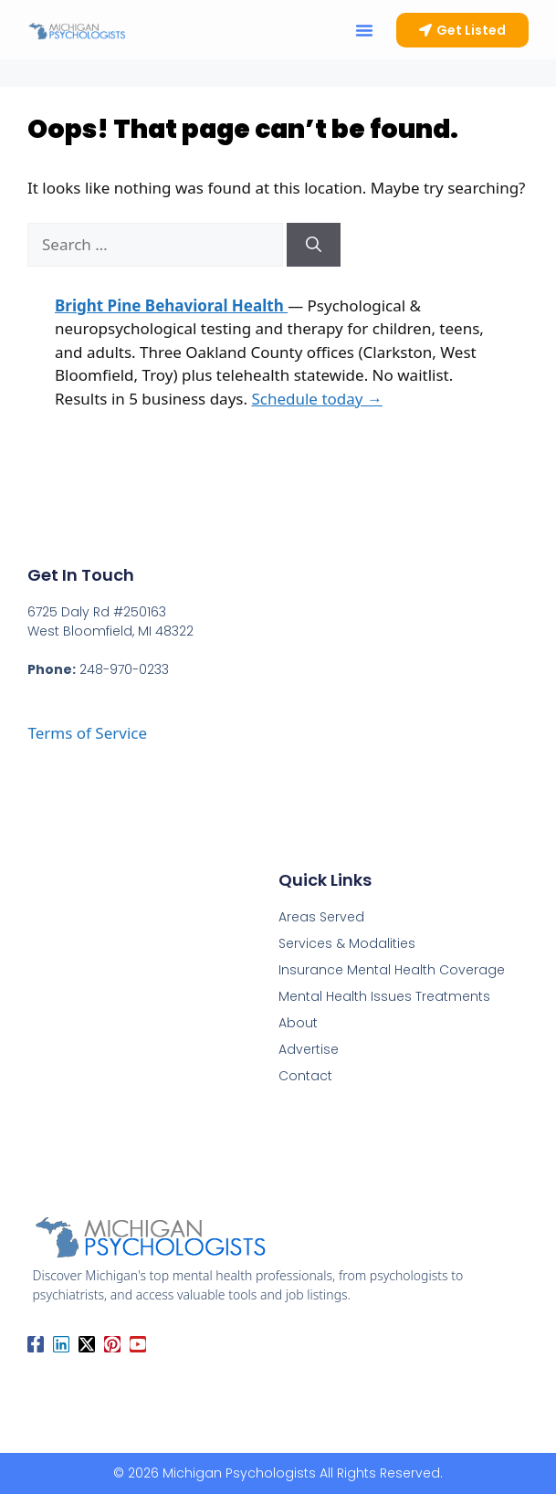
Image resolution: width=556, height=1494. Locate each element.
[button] (364, 30)
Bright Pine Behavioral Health (171, 305)
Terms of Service (87, 732)
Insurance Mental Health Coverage (391, 970)
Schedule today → (316, 398)
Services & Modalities (346, 943)
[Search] (314, 245)
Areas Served (321, 917)
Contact (305, 1076)
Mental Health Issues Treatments (384, 996)
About (298, 1023)
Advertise (308, 1049)
